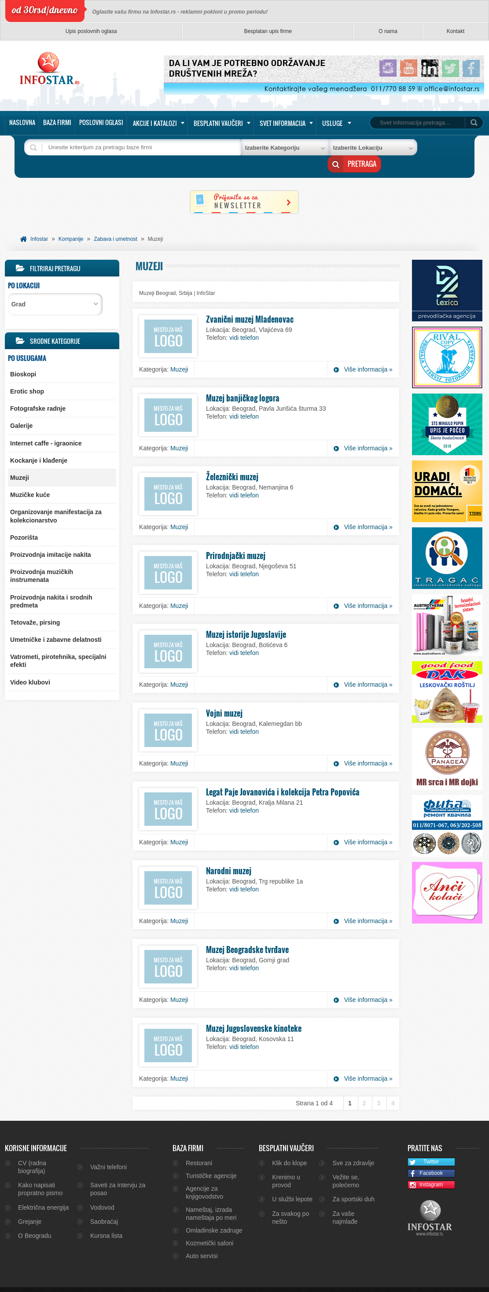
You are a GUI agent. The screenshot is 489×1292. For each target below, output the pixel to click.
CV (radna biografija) (32, 1150)
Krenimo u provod (286, 1164)
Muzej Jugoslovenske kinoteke (253, 1012)
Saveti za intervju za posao (117, 1172)
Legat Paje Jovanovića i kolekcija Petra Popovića (283, 775)
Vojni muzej (224, 697)
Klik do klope (289, 1146)
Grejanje (29, 1205)
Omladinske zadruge (214, 1214)
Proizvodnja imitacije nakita (50, 538)
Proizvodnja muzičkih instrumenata (41, 559)
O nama (388, 31)
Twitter (423, 1146)
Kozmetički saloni (209, 1226)
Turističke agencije (211, 1159)
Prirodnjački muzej (235, 539)
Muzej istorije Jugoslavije (246, 618)
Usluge (332, 123)
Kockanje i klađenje (38, 444)
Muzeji (19, 461)
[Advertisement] (62, 749)
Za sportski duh (353, 1182)
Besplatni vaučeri (218, 123)
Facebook (425, 1157)
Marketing (459, 1281)
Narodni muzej (228, 854)
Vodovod (102, 1191)
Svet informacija (282, 123)
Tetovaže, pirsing (35, 606)
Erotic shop (27, 375)
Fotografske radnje (38, 392)
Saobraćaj (104, 1205)
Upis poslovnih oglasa (91, 31)
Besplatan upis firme (268, 31)
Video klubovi (30, 666)
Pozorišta (24, 521)
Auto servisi (201, 1239)
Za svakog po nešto (290, 1201)
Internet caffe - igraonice (46, 427)
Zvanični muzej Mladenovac (250, 303)
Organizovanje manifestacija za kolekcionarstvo (56, 499)
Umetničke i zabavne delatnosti (56, 623)
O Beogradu (34, 1219)
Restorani (199, 1146)
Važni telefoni (108, 1150)
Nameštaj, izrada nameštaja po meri (211, 1197)
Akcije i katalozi (155, 123)
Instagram (425, 1169)
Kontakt (456, 31)
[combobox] (55, 288)
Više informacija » (368, 353)
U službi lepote (292, 1182)
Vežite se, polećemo (345, 1164)
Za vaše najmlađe (344, 1201)
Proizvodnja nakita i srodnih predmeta (51, 585)
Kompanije (71, 223)
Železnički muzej (232, 460)
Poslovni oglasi (101, 122)
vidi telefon (244, 321)
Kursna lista (106, 1219)
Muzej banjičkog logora (242, 381)
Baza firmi (57, 122)
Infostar (39, 223)
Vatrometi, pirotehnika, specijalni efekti (58, 644)
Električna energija (43, 1191)
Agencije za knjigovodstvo (204, 1176)
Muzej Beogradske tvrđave (247, 933)
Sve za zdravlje (353, 1146)
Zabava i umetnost (115, 223)
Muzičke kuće (30, 478)
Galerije (21, 409)
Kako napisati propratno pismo (40, 1172)
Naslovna (22, 122)
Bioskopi (23, 357)
